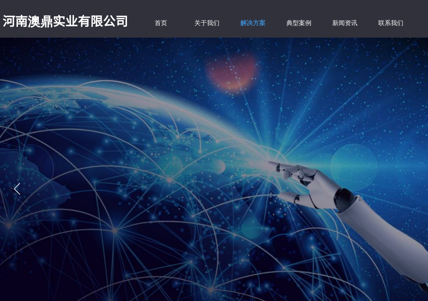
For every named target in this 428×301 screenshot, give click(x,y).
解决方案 (252, 23)
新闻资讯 (344, 23)
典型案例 (298, 23)
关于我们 (206, 23)
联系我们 (390, 23)
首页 (161, 23)
